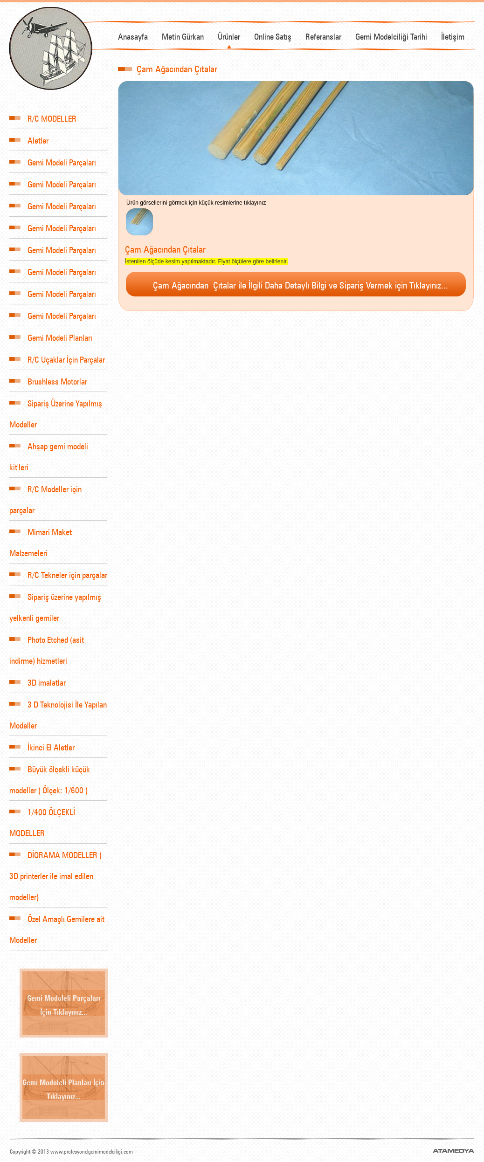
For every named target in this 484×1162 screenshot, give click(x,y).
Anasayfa (133, 35)
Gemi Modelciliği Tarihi (391, 35)
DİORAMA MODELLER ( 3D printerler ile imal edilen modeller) (55, 871)
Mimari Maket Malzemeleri (40, 537)
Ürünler (229, 35)
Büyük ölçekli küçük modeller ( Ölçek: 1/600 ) (49, 774)
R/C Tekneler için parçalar (58, 574)
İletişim (452, 35)
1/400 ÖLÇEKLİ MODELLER (42, 817)
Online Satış (272, 35)
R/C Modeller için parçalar (45, 494)
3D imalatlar (37, 681)
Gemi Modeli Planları (50, 336)
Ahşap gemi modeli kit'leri (48, 451)
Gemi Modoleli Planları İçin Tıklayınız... (63, 1088)
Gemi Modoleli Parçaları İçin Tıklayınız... (63, 1004)
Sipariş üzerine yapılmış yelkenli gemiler (55, 602)
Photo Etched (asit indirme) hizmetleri (46, 645)
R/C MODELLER (42, 117)
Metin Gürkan (183, 35)
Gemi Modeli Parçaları (52, 161)
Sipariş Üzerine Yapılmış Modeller (55, 409)
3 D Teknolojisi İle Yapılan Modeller (58, 710)
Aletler (28, 139)
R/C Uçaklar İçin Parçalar (57, 358)
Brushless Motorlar (48, 380)
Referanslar (323, 35)
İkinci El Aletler (42, 746)
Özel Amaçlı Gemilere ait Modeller (56, 924)
